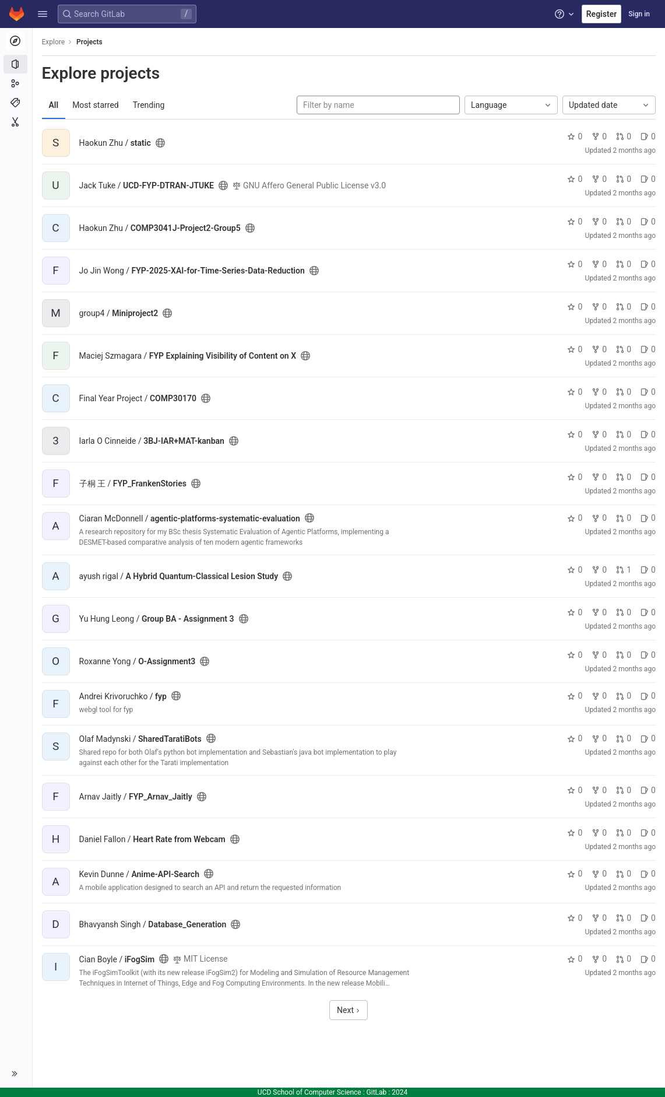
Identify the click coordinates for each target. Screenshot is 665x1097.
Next (348, 1010)
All (54, 105)
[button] (42, 14)
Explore (53, 42)
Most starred (96, 105)
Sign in (639, 14)
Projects (90, 42)
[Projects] (16, 64)
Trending (149, 105)
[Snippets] (16, 122)
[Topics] (16, 102)
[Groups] (16, 83)
